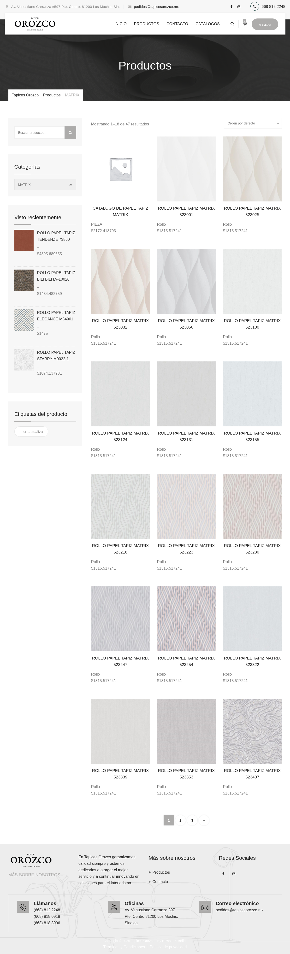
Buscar (70, 132)
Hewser (168, 941)
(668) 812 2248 (47, 910)
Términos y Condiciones (124, 947)
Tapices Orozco (142, 941)
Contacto (177, 24)
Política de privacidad (168, 947)
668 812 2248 (273, 7)
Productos (146, 24)
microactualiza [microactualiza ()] (31, 432)
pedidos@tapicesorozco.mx (156, 7)
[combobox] (253, 123)
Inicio (120, 24)
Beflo (181, 941)
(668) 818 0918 (47, 916)
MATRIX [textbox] (44, 184)
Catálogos (207, 24)
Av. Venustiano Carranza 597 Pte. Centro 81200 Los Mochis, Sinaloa (151, 916)
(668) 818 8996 (47, 923)
